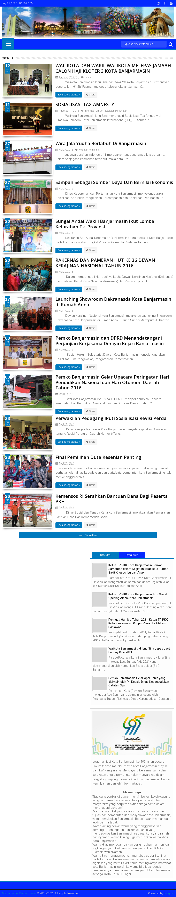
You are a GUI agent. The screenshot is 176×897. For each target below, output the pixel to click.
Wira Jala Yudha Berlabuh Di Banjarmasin (100, 143)
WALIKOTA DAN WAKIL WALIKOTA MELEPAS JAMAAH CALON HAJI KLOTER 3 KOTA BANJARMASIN (113, 68)
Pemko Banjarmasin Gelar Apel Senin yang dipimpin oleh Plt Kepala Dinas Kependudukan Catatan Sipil (138, 681)
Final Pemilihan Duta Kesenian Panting (98, 457)
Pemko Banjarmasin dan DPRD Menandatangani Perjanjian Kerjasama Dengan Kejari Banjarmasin (109, 340)
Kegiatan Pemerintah (116, 110)
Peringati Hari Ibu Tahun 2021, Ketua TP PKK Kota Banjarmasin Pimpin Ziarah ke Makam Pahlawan (138, 623)
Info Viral (105, 555)
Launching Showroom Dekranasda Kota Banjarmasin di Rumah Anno (113, 301)
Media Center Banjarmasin (19, 893)
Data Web (132, 555)
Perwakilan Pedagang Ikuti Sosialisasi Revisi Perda (111, 418)
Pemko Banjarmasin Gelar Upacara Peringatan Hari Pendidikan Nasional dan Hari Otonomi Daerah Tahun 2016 (112, 382)
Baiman (89, 77)
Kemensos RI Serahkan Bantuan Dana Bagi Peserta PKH (111, 498)
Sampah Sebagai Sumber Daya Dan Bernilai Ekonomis (114, 182)
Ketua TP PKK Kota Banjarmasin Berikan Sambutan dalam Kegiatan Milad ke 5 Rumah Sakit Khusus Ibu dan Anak (138, 568)
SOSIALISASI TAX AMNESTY (84, 104)
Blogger (169, 893)
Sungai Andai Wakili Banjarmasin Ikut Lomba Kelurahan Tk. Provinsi (104, 223)
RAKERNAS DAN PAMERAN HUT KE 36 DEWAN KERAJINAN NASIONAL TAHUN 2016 (105, 262)
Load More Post (88, 535)
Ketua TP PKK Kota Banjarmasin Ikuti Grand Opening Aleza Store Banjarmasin (137, 596)
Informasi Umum (94, 110)
